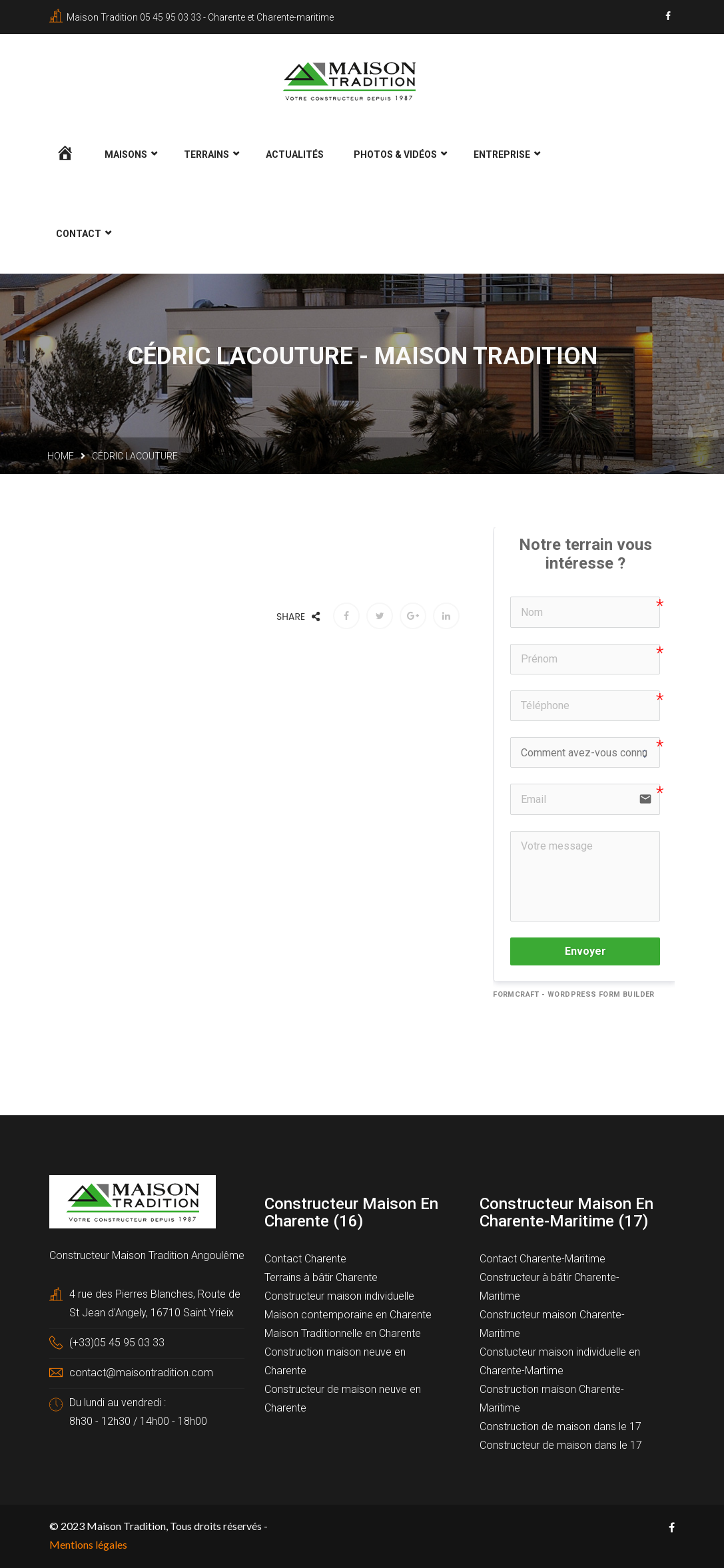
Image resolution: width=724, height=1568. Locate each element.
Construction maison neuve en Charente (335, 1360)
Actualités (295, 153)
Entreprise (502, 153)
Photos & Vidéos (395, 153)
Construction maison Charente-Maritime (552, 1397)
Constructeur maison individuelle (339, 1294)
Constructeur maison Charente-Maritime (552, 1322)
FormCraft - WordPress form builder (574, 992)
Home (60, 454)
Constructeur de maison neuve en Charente (342, 1397)
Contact (78, 232)
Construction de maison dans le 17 (560, 1425)
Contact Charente (305, 1257)
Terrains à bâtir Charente (321, 1276)
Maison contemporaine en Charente (348, 1313)
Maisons (126, 153)
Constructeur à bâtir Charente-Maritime (549, 1285)
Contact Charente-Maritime (542, 1257)
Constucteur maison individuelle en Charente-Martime (560, 1360)
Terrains (206, 153)
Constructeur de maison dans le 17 (561, 1443)
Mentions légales (88, 1543)
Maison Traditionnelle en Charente (342, 1332)
